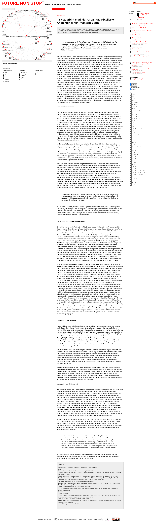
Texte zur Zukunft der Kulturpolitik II (143, 16)
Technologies (136, 87)
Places (134, 86)
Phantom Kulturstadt (144, 13)
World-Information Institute (145, 14)
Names (134, 84)
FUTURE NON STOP (22, 3)
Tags (134, 89)
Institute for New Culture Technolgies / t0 (66, 519)
